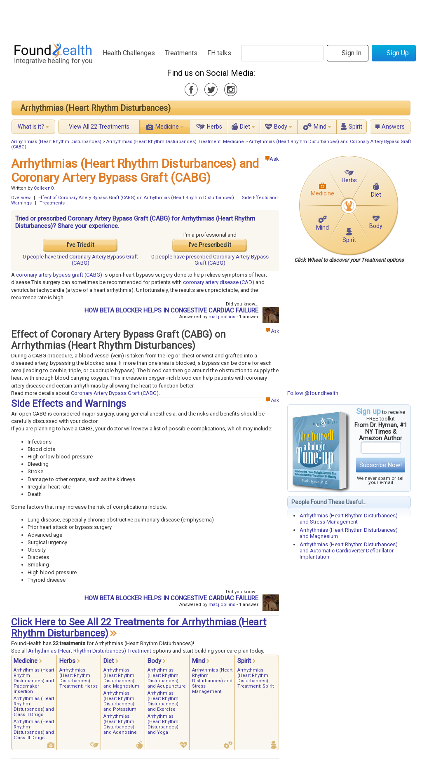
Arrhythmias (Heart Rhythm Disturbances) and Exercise (163, 701)
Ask (272, 159)
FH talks (219, 53)
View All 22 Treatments (99, 126)
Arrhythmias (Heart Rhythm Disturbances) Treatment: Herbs (78, 678)
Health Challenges (129, 53)
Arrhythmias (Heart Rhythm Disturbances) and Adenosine (120, 724)
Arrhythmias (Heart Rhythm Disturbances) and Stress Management (349, 518)
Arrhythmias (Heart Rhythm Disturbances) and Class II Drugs (34, 706)
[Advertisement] (211, 18)
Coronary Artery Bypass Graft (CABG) (115, 393)
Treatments (181, 53)
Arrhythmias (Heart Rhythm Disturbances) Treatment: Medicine (175, 141)
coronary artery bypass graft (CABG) (59, 275)
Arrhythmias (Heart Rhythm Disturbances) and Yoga (163, 724)
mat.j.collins (222, 316)
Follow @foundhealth (312, 393)
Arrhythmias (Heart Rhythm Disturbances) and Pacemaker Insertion (34, 680)
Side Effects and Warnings (68, 403)
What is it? (31, 126)
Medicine (167, 126)
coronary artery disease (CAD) (218, 282)
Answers (393, 126)
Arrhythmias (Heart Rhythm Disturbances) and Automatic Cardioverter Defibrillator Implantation (349, 550)
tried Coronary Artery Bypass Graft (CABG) (80, 260)
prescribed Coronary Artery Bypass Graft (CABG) (210, 260)
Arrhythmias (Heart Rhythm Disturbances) (95, 108)
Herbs (214, 126)
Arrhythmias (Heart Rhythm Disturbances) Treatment (89, 651)
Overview (20, 197)
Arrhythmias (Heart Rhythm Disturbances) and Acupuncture (167, 678)
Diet (245, 126)
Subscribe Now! (380, 465)
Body (280, 126)
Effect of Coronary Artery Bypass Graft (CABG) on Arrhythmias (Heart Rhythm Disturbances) (136, 197)
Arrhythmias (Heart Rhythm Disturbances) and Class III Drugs (34, 729)
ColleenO (44, 188)
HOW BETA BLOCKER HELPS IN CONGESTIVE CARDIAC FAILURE (171, 310)
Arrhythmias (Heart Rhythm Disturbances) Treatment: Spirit (255, 678)
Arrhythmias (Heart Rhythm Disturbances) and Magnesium (121, 678)
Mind (320, 126)
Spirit (355, 126)
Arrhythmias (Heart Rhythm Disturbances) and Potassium (119, 701)
